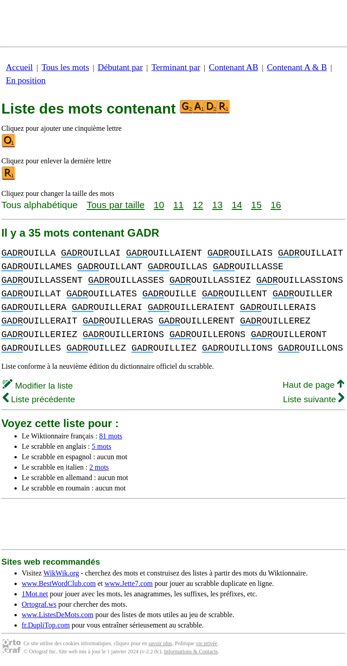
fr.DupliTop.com (46, 625)
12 (197, 205)
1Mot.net (35, 594)
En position (26, 80)
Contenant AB (233, 67)
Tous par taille (116, 205)
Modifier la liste (38, 385)
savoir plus (160, 643)
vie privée (206, 643)
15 (256, 205)
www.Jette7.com (128, 583)
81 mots (110, 436)
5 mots (101, 446)
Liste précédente (39, 399)
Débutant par (120, 67)
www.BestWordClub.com (59, 583)
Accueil (19, 67)
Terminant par (175, 67)
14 (237, 205)
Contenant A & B (297, 67)
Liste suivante (313, 399)
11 (178, 205)
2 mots (99, 467)
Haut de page (313, 385)
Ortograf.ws (39, 604)
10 (159, 205)
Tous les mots (65, 67)
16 (276, 205)
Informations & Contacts (191, 651)
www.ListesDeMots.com (58, 614)
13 (217, 205)
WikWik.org (61, 573)
